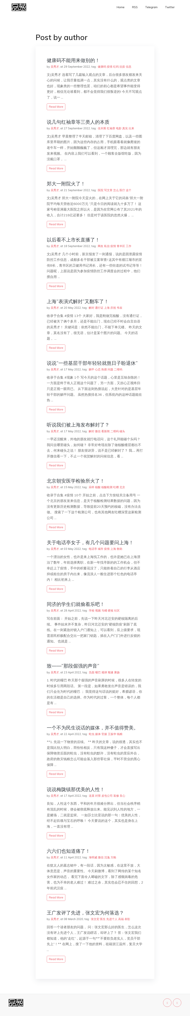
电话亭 (93, 549)
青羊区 (121, 246)
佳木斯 (102, 128)
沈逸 (107, 857)
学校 (91, 610)
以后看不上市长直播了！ (73, 240)
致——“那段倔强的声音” (73, 666)
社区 (117, 610)
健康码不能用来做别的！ (73, 60)
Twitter (170, 7)
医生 (103, 919)
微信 (98, 431)
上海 (107, 307)
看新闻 (105, 431)
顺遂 (110, 672)
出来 (131, 128)
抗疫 (122, 66)
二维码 (118, 369)
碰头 (122, 431)
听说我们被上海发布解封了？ (78, 425)
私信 (107, 246)
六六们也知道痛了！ (68, 851)
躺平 (91, 369)
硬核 (110, 610)
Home (121, 7)
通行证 (99, 307)
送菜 (91, 795)
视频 (98, 610)
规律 (104, 672)
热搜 (104, 369)
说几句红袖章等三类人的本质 (78, 122)
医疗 (122, 190)
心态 (98, 369)
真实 (125, 128)
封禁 (98, 795)
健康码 (102, 66)
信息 (128, 66)
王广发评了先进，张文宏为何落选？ (85, 913)
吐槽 (116, 487)
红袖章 (111, 128)
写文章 (108, 190)
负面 (91, 672)
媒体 (98, 734)
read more (56, 106)
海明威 (93, 857)
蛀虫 (91, 734)
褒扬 (117, 672)
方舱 (113, 857)
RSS (135, 7)
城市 (100, 549)
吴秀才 (55, 66)
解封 (91, 307)
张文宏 (95, 919)
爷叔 (119, 307)
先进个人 (111, 919)
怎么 (116, 190)
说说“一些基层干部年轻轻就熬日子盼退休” (92, 363)
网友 (100, 246)
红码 (116, 66)
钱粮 (119, 734)
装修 (116, 795)
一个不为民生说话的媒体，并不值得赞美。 (92, 728)
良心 (122, 795)
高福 (121, 919)
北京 (122, 487)
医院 (100, 190)
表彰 (127, 919)
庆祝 (113, 307)
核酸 (98, 487)
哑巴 (98, 672)
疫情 (109, 66)
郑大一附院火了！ (66, 184)
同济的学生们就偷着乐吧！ (76, 604)
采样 (91, 487)
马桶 (104, 610)
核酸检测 (106, 487)
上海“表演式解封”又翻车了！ (78, 301)
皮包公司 (107, 795)
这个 (128, 190)
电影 (119, 128)
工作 (128, 246)
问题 (110, 369)
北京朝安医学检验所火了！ (76, 481)
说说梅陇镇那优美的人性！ (76, 789)
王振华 (112, 734)
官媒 (104, 734)
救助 (119, 549)
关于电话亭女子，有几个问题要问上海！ (90, 542)
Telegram (151, 7)
